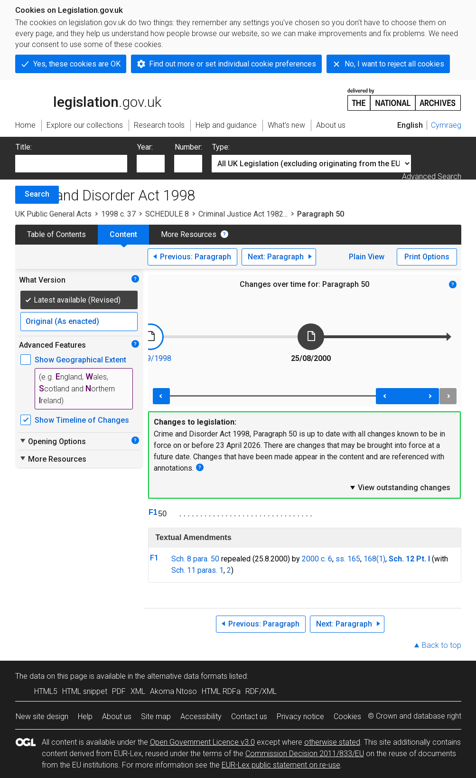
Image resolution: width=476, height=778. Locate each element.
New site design (42, 716)
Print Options (426, 256)
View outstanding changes (399, 487)
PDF (119, 691)
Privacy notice (300, 716)
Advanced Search (431, 176)
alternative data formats (187, 676)
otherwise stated (332, 742)
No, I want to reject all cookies (394, 63)
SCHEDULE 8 (167, 213)
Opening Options (52, 441)
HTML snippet (84, 691)
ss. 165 (348, 558)
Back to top (441, 645)
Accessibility (201, 716)
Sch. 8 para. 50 (195, 558)
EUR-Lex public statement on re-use (281, 764)
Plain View (366, 256)
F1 (153, 512)
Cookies (347, 716)
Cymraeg (446, 125)
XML (138, 691)
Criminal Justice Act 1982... (243, 213)
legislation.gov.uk (88, 99)
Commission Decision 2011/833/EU (304, 753)
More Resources (188, 234)
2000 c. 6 (317, 558)
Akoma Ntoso (173, 691)
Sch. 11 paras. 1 (197, 570)
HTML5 (45, 691)
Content (123, 234)
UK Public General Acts (53, 213)
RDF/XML (261, 691)
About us (116, 716)
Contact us (249, 716)
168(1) (374, 558)
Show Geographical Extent (80, 359)
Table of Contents (56, 234)
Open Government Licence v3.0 (202, 742)
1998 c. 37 (118, 213)
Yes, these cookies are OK (77, 63)
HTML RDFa (221, 691)
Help (85, 716)
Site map (156, 716)
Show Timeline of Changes (82, 420)
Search (37, 194)
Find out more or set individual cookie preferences (232, 63)
